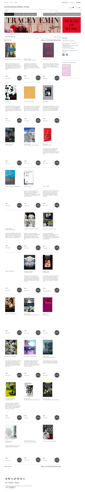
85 (55, 40)
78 (46, 40)
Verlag (26, 14)
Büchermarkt (18, 14)
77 (45, 40)
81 (50, 40)
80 (49, 40)
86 (56, 40)
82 (51, 40)
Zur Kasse (72, 2)
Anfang (42, 40)
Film (20, 34)
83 (53, 40)
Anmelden (78, 2)
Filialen (11, 2)
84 (54, 40)
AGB (6, 482)
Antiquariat (33, 14)
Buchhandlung (9, 14)
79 (48, 40)
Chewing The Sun (12, 486)
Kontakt (15, 2)
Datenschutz (10, 482)
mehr (7, 76)
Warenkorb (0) (65, 2)
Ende (59, 40)
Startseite (6, 2)
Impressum (17, 482)
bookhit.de (12, 487)
